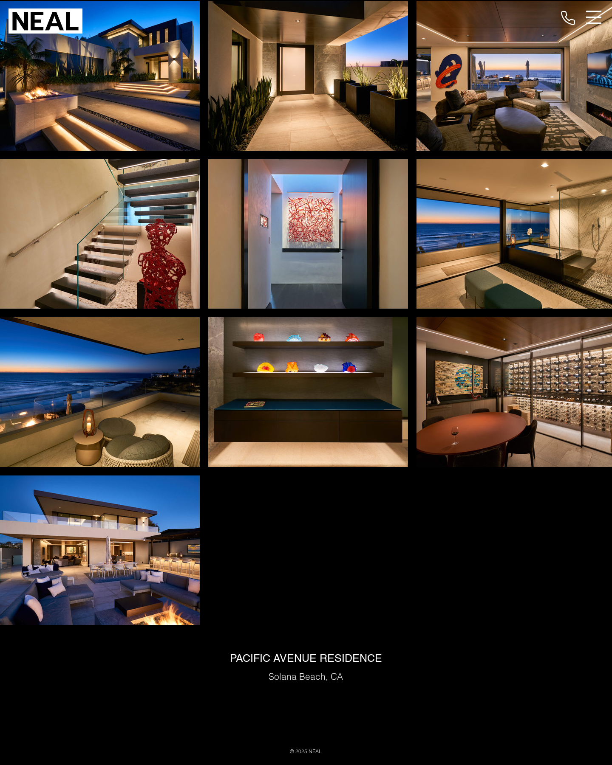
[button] (593, 17)
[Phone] (567, 17)
